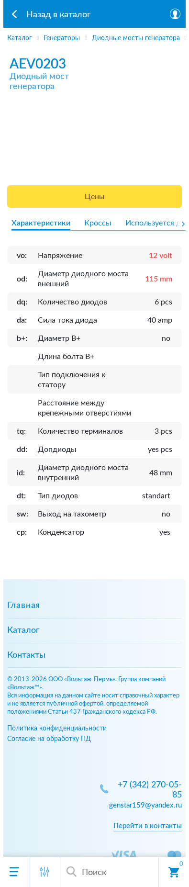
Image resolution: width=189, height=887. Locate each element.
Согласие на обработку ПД (49, 738)
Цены (95, 197)
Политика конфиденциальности (57, 728)
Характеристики (40, 223)
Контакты (26, 655)
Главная (23, 605)
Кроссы (97, 223)
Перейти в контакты (147, 826)
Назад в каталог (58, 15)
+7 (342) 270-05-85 (150, 790)
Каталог (23, 630)
